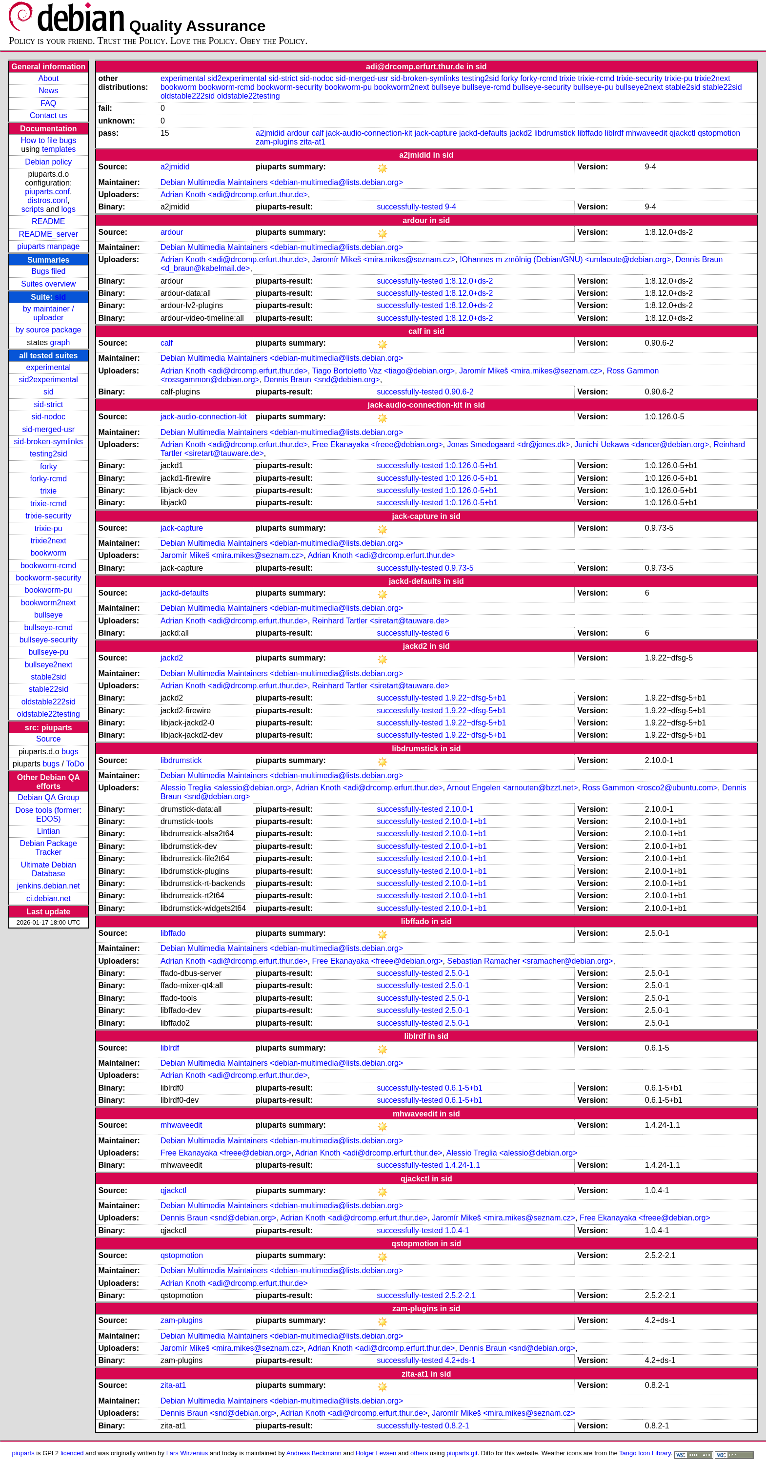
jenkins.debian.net (48, 886)
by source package (48, 330)
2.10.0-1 (459, 809)
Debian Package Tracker (48, 847)
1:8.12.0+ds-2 (469, 281)
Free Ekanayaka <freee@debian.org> (377, 444)
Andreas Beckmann (314, 1453)
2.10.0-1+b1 (466, 821)
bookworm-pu (48, 590)
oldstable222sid (48, 702)
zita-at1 (312, 142)
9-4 (450, 207)
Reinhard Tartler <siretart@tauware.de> (380, 621)
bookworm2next (48, 603)
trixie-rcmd (48, 503)
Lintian (48, 831)
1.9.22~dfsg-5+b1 (475, 698)
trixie (48, 491)
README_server (48, 234)
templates (59, 149)
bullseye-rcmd (48, 627)
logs (68, 209)
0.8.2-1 (457, 1426)
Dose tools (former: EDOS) (48, 814)
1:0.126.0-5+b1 (471, 465)
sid (60, 297)
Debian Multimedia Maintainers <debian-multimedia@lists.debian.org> (282, 182)
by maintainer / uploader (48, 313)
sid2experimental (48, 379)
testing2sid (48, 454)
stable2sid (48, 677)
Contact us (48, 115)
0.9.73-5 (459, 568)
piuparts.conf (47, 191)
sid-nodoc (48, 417)
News (48, 90)
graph (60, 342)
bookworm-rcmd (48, 565)
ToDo (75, 764)
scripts (32, 209)
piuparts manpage (48, 246)
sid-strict (48, 404)
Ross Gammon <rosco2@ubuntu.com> (650, 788)
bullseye (48, 615)
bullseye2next (48, 665)
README (48, 221)
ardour (298, 133)
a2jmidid (270, 133)
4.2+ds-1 (460, 1360)
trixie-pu (48, 528)
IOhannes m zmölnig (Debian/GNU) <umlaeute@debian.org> (565, 259)
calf (318, 133)
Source (48, 739)
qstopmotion (719, 133)
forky (48, 466)
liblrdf (614, 133)
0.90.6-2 (459, 392)
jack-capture (435, 133)
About (48, 78)
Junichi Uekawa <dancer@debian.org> (641, 444)
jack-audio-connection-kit (369, 133)
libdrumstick (554, 133)
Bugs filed (48, 271)
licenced (72, 1453)
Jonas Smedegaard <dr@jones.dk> (508, 444)
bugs (70, 751)
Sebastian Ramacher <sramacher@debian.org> (530, 961)
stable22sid (48, 689)
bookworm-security (48, 578)
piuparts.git (461, 1453)
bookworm (48, 553)
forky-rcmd (48, 479)
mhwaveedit (646, 133)
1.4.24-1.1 (462, 1165)
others (419, 1453)
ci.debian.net (48, 898)
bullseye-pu (48, 652)
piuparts (23, 1453)
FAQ (48, 103)
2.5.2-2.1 (460, 1295)
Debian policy (48, 162)
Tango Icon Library (645, 1453)
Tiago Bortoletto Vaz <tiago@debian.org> (383, 371)
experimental (48, 367)
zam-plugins (277, 142)
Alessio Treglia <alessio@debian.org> (226, 788)
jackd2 (520, 133)
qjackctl (682, 133)
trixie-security (48, 516)
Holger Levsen (376, 1453)
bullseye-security (49, 640)
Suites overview (48, 284)
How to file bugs (48, 140)
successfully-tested (410, 207)
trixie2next (48, 541)
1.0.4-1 (457, 1230)
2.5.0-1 (457, 973)
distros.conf (47, 200)
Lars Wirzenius (187, 1453)
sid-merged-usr (48, 429)
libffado (590, 133)
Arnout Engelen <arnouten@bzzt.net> (512, 788)
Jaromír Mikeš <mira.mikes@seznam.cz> (384, 259)
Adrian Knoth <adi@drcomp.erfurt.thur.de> (234, 194)
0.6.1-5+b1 (464, 1088)
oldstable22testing (48, 714)
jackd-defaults (483, 133)
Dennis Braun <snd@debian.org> (322, 379)
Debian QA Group (48, 797)
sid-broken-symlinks (48, 441)
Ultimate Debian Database (48, 869)
